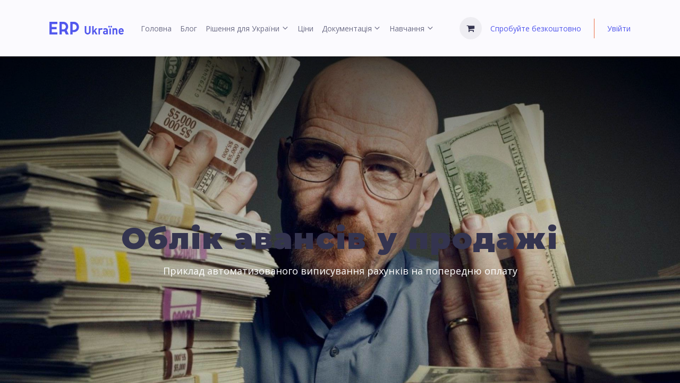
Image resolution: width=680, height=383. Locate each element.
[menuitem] (156, 28)
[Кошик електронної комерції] (471, 28)
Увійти (619, 28)
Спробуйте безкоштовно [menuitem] (535, 28)
